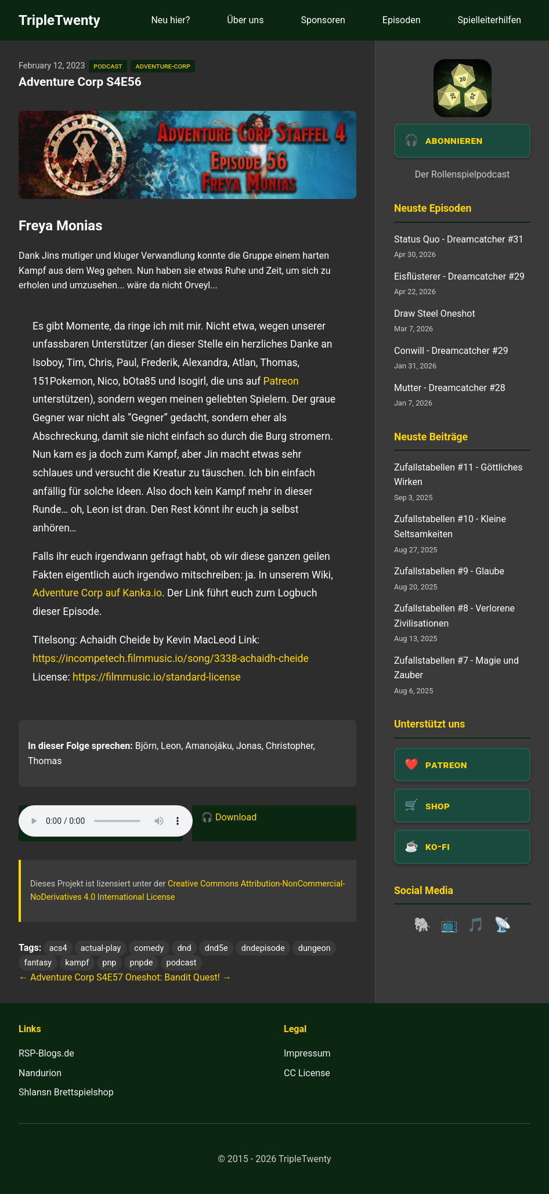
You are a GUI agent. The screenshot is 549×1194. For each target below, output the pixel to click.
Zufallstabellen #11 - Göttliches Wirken (458, 475)
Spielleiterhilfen (489, 20)
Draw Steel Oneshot (434, 313)
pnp (109, 963)
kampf (77, 963)
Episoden (401, 20)
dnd (184, 948)
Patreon (280, 381)
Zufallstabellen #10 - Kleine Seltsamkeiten (450, 526)
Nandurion (40, 1073)
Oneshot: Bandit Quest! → (178, 977)
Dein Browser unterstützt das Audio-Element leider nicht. (106, 821)
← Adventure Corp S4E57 (71, 977)
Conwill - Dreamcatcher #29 (451, 350)
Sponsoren (323, 20)
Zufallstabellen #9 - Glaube (449, 571)
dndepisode (263, 948)
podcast (107, 65)
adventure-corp (162, 65)
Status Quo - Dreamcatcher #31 (458, 239)
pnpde (141, 963)
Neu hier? (170, 20)
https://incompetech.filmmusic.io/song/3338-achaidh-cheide (170, 658)
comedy (149, 948)
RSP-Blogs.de (46, 1053)
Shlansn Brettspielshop (66, 1092)
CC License (307, 1073)
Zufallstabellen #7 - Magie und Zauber (456, 668)
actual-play (101, 948)
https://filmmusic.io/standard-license (157, 677)
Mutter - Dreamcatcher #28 (449, 387)
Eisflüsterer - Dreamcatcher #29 (459, 276)
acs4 (58, 948)
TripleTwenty (59, 20)
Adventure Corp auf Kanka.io (97, 593)
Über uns (245, 20)
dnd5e (216, 948)
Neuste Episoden (432, 208)
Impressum (307, 1053)
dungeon (314, 948)
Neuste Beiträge (431, 437)
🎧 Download (229, 817)
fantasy (38, 963)
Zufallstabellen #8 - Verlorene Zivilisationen (454, 616)
